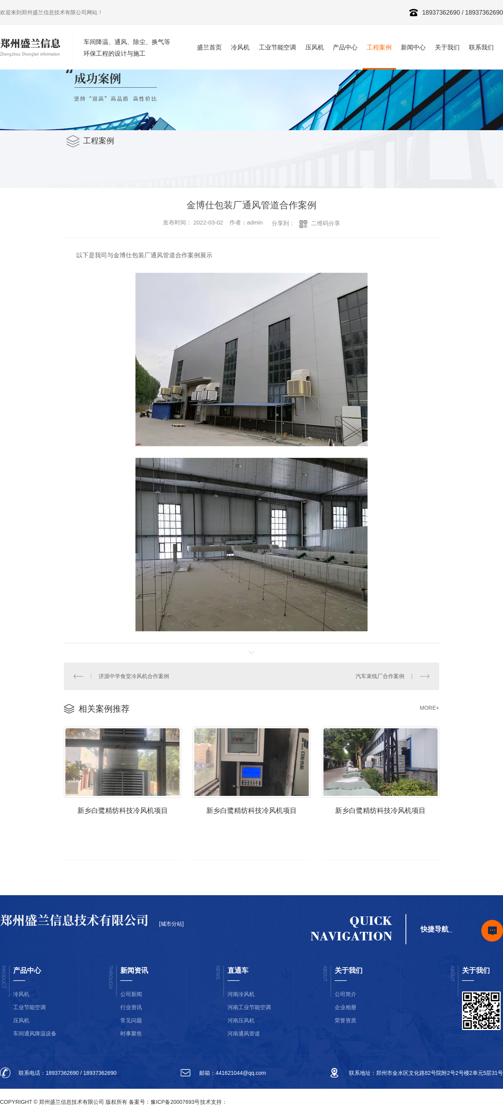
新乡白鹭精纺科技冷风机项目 (122, 810)
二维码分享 (325, 223)
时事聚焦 (131, 1033)
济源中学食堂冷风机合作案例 (134, 676)
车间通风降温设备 (34, 1033)
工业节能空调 (277, 47)
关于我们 (447, 47)
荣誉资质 (345, 1020)
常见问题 (131, 1020)
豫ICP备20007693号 (175, 1102)
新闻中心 (413, 47)
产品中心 (345, 47)
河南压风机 (241, 1020)
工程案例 (379, 47)
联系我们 (481, 47)
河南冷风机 (241, 994)
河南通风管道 (244, 1033)
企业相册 (345, 1007)
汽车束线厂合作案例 (380, 676)
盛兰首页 (209, 47)
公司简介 (345, 994)
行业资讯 (131, 1007)
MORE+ (429, 708)
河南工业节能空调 (249, 1007)
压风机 (314, 47)
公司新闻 (131, 994)
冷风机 (240, 47)
